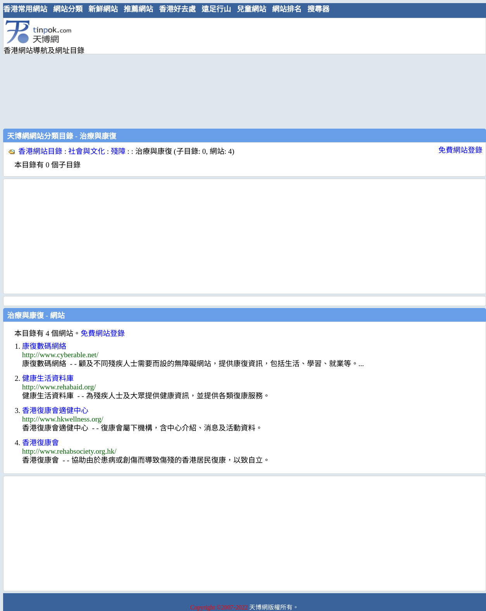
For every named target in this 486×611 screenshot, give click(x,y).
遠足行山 (216, 9)
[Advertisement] (184, 72)
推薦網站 (138, 9)
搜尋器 (318, 9)
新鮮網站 (103, 9)
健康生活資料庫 (48, 378)
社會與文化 (86, 151)
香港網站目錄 (40, 151)
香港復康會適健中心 (55, 410)
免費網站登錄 (460, 150)
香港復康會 (40, 443)
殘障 (118, 151)
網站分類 (68, 9)
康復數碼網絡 (44, 346)
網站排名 (287, 9)
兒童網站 (251, 9)
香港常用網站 (25, 9)
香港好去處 (177, 9)
